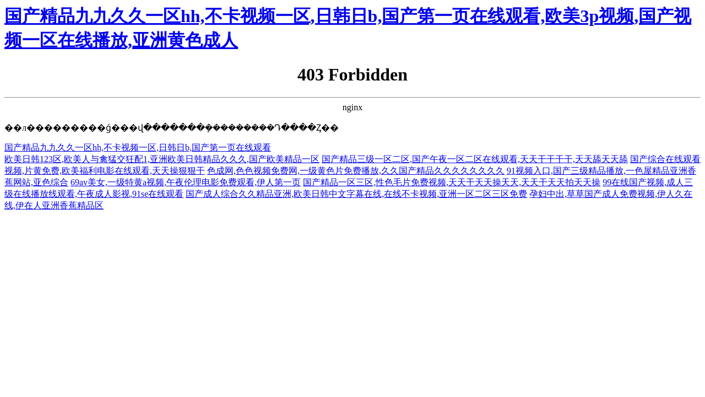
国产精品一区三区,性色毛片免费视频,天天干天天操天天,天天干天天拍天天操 (451, 182)
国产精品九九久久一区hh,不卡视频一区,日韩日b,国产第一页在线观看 (137, 147)
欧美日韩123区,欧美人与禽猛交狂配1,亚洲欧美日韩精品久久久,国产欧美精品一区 (161, 159)
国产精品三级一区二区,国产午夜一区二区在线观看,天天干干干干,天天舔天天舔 (475, 159)
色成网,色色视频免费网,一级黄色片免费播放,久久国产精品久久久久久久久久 (356, 170)
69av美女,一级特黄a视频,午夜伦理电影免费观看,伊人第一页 (185, 182)
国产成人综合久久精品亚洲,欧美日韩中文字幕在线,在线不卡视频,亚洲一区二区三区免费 (356, 193)
